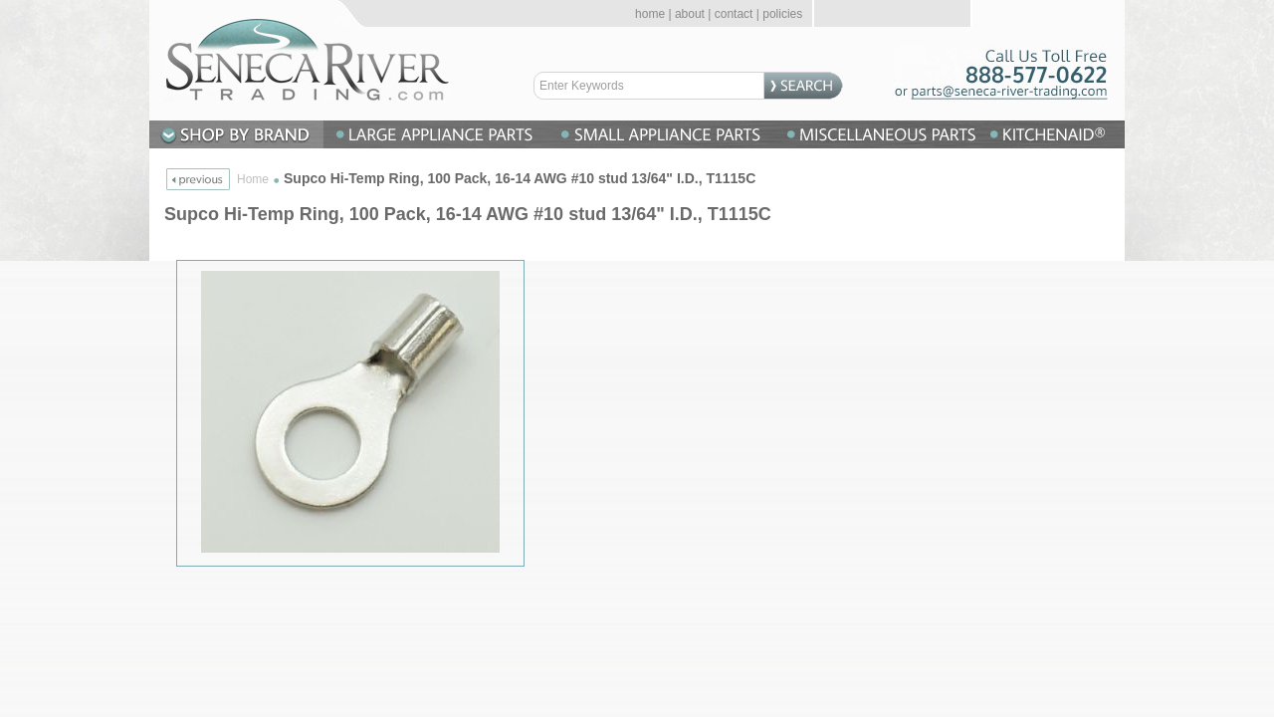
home (650, 14)
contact (734, 14)
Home (253, 179)
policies (782, 14)
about (690, 14)
